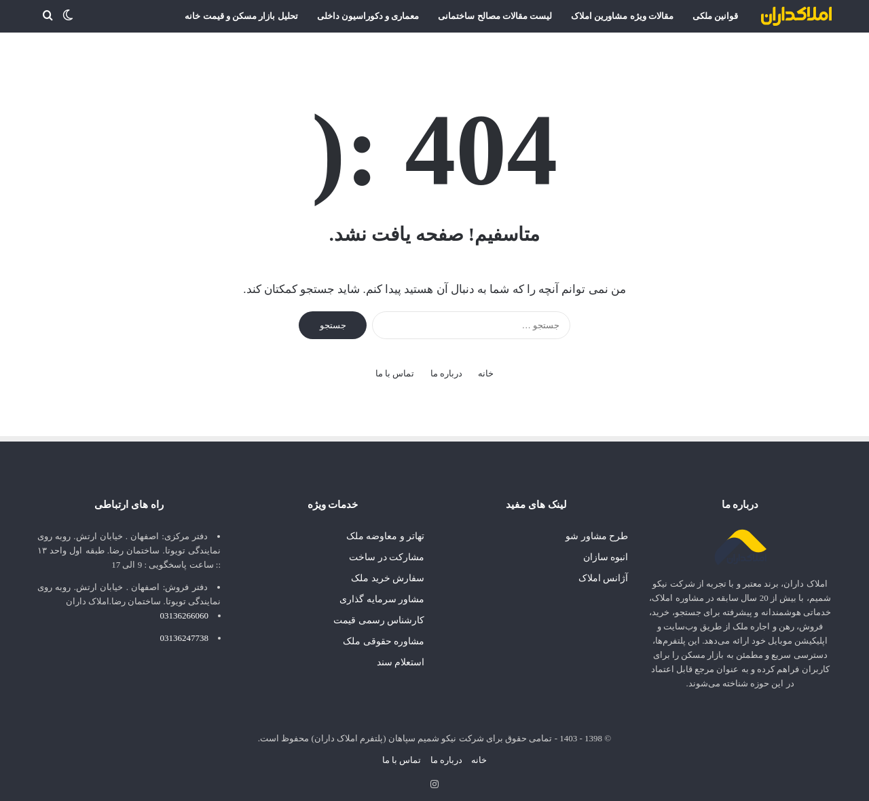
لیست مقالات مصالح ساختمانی (495, 16)
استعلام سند (400, 657)
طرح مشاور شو (597, 531)
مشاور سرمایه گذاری (381, 594)
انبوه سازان (605, 552)
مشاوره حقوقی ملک (383, 636)
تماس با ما (395, 368)
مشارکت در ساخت (386, 552)
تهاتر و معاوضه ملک (385, 531)
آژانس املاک (603, 573)
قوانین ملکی (715, 16)
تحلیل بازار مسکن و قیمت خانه (241, 16)
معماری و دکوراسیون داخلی (368, 16)
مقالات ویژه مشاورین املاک (622, 16)
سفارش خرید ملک (387, 573)
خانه (486, 368)
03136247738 (184, 632)
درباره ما (446, 368)
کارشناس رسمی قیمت (378, 615)
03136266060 (184, 610)
